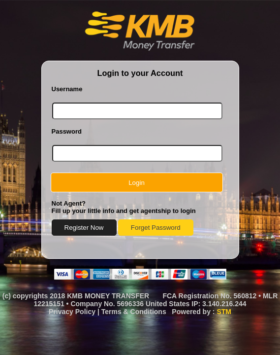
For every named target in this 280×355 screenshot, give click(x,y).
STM (224, 312)
